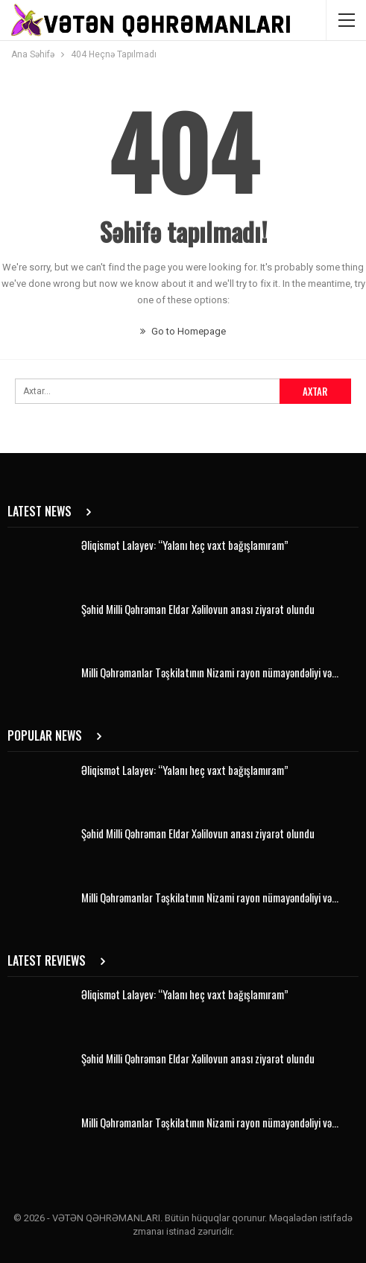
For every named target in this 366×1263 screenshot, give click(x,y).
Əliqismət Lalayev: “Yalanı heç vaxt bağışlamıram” (184, 544)
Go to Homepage (183, 331)
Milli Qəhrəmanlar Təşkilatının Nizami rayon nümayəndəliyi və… (209, 672)
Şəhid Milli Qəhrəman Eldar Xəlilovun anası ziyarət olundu (198, 609)
